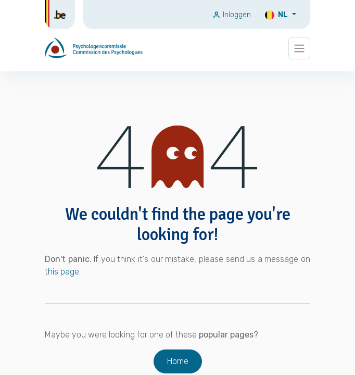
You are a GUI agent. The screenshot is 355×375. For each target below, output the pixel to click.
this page (62, 272)
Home (177, 361)
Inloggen (231, 14)
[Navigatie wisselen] (299, 48)
